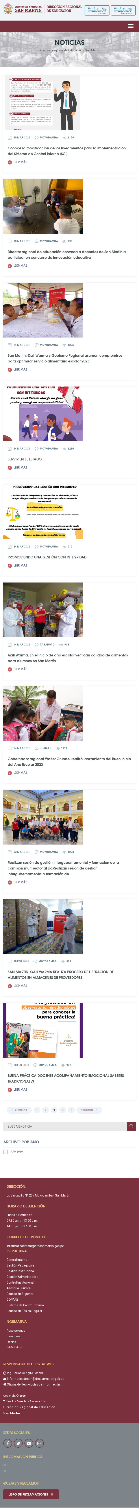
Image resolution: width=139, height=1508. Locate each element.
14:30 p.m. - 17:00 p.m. (22, 1226)
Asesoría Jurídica (19, 1288)
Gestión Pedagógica (20, 1265)
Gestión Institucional (21, 1271)
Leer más (17, 162)
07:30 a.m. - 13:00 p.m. (22, 1221)
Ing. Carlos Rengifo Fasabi (23, 1373)
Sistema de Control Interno (25, 1305)
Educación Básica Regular (24, 1311)
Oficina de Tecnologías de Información (31, 1384)
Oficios (11, 1342)
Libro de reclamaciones (31, 1494)
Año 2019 (13, 1152)
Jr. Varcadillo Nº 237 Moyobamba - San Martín (38, 1195)
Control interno (17, 1260)
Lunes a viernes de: (20, 1215)
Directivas (13, 1336)
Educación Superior (20, 1294)
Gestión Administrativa (22, 1277)
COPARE (13, 1300)
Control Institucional (20, 1282)
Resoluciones (16, 1331)
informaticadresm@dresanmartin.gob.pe (35, 1246)
